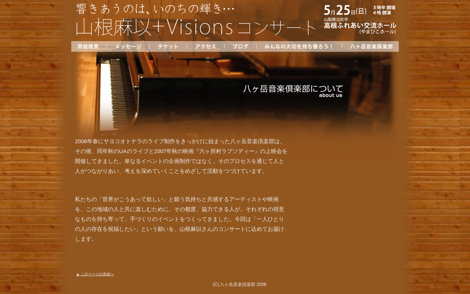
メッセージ (127, 46)
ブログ (240, 46)
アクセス (205, 46)
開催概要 (88, 46)
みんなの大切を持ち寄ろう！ (299, 46)
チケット (168, 46)
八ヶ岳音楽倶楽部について (370, 46)
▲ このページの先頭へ (95, 274)
